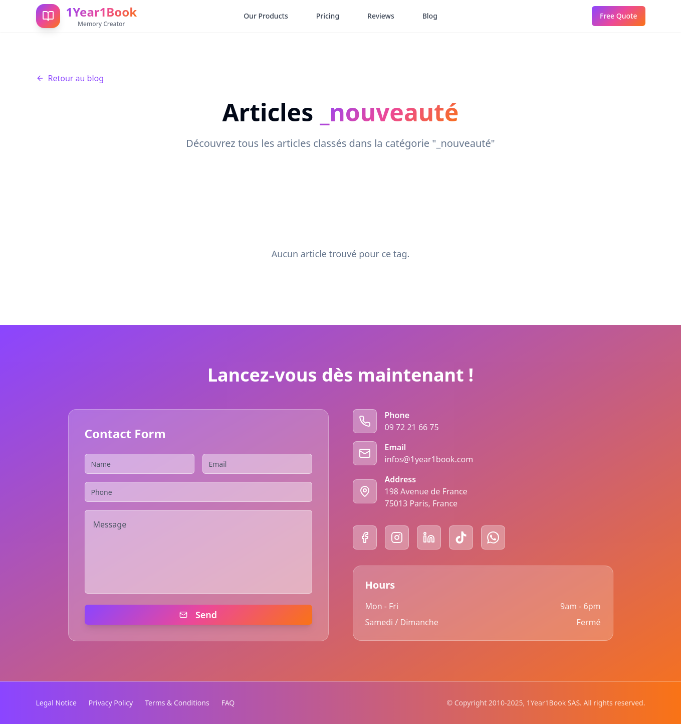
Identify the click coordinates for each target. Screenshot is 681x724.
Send (198, 615)
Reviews (380, 16)
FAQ (228, 702)
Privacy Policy (111, 702)
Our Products (266, 16)
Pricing (327, 16)
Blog (429, 16)
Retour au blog (70, 78)
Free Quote (618, 16)
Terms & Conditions (177, 702)
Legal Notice (56, 702)
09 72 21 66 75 (412, 427)
